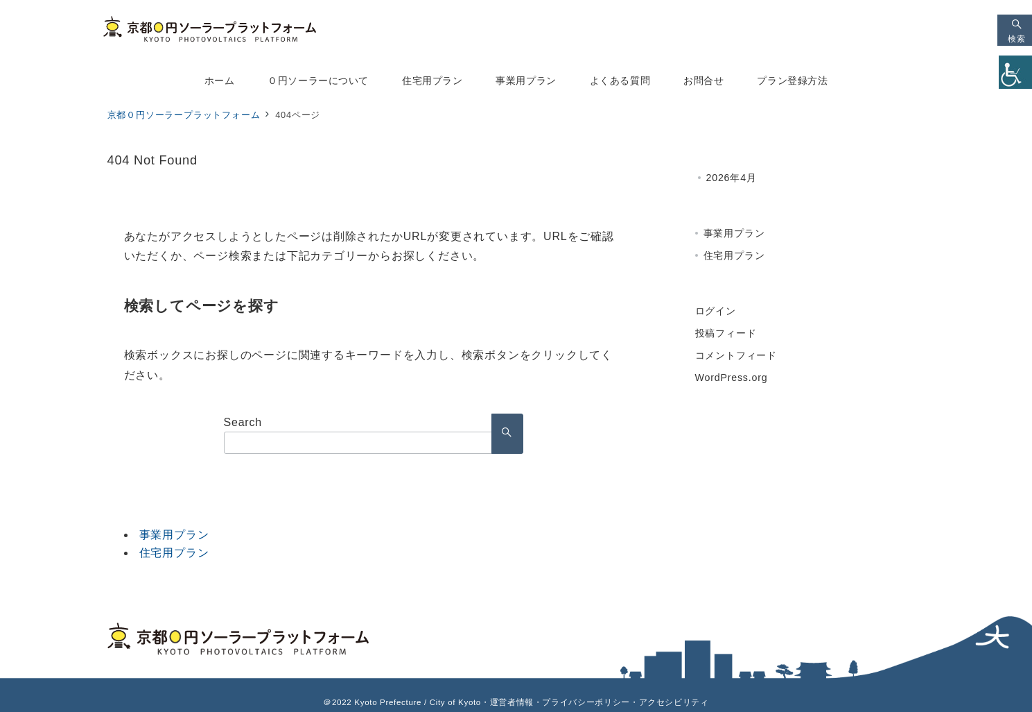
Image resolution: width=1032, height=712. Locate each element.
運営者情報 (512, 701)
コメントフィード (736, 355)
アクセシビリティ (674, 701)
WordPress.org (731, 377)
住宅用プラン (174, 553)
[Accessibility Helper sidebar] (1015, 72)
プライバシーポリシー (585, 701)
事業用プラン (174, 535)
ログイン (715, 310)
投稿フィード (726, 333)
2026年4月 (731, 177)
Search (243, 422)
